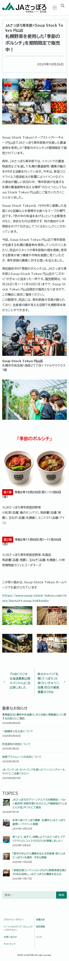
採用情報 (40, 926)
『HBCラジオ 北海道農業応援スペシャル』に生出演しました (19, 681)
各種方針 (40, 919)
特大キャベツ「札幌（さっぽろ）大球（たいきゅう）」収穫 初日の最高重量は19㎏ (50, 683)
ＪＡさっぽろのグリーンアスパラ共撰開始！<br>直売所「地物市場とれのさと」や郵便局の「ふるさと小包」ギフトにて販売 (39, 803)
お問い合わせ (10, 937)
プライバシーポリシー (14, 919)
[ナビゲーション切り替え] (54, 7)
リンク (39, 937)
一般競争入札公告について (17, 731)
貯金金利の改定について (16, 744)
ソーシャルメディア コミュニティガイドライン (18, 928)
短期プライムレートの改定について (21, 757)
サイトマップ (9, 944)
